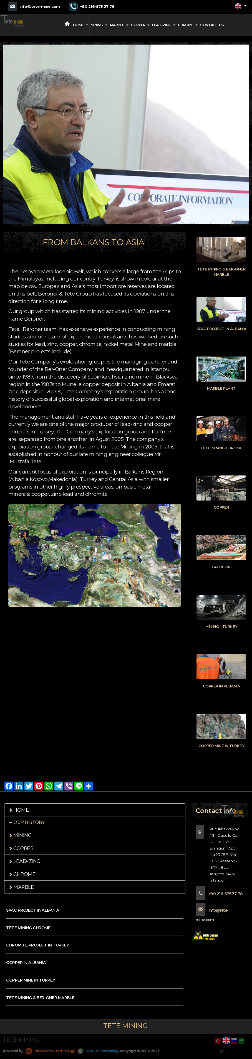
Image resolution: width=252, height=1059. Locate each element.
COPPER (140, 25)
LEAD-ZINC (163, 25)
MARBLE (119, 25)
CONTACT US (212, 25)
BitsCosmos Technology (51, 1055)
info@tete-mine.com (39, 6)
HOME (80, 25)
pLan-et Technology (99, 1055)
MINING (98, 25)
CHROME (188, 25)
